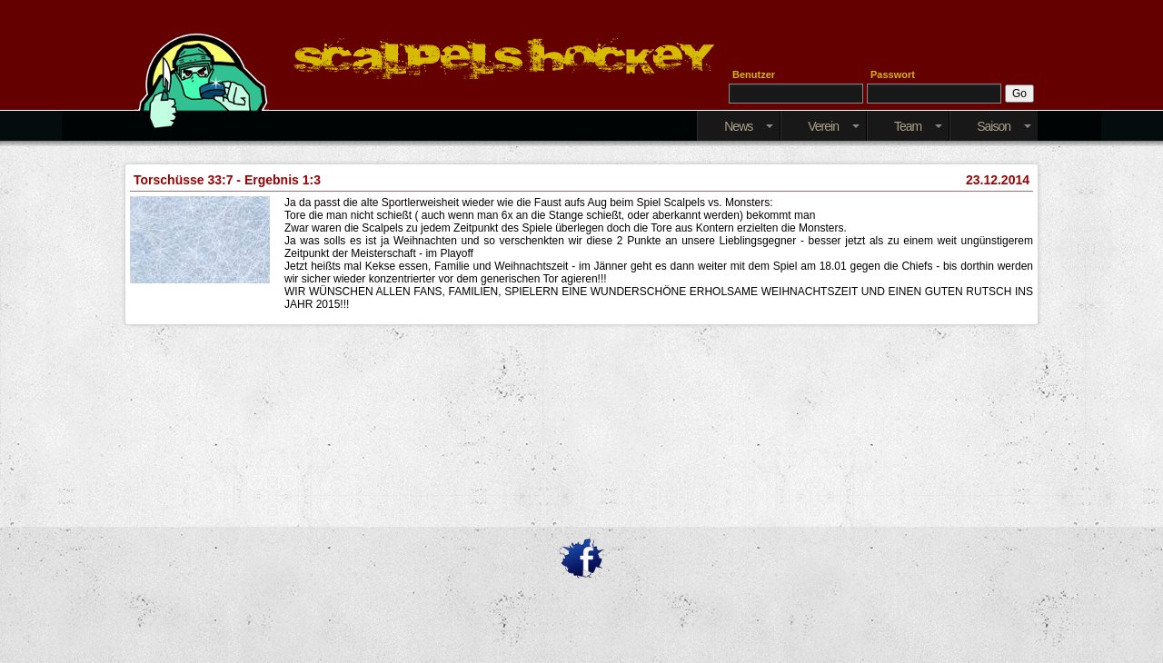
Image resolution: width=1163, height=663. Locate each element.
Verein (834, 126)
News (748, 126)
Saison (1004, 126)
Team (918, 126)
